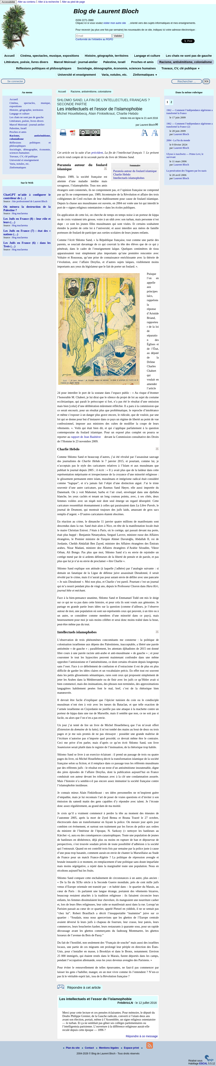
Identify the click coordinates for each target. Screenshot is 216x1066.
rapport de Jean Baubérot (86, 436)
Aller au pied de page (73, 1)
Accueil (9, 55)
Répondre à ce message (142, 1036)
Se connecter (15, 81)
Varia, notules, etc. (114, 74)
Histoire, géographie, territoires (106, 55)
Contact (88, 1047)
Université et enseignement (77, 74)
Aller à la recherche (48, 1)
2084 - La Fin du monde (178, 140)
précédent (97, 152)
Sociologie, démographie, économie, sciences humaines (116, 68)
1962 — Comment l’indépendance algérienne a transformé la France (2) (189, 125)
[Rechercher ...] (186, 81)
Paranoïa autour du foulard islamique (135, 171)
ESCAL (203, 1063)
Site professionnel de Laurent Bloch (29, 201)
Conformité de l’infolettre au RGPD (94, 39)
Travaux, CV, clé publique (180, 68)
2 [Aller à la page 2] (171, 102)
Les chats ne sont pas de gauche (189, 55)
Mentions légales (107, 1047)
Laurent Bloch (147, 124)
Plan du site (71, 1047)
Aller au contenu (26, 1)
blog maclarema (20, 213)
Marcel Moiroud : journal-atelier (76, 62)
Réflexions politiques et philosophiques (43, 68)
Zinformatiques (145, 74)
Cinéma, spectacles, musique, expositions (49, 55)
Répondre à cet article (84, 987)
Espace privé (130, 1047)
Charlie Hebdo (121, 174)
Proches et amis (142, 62)
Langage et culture (147, 55)
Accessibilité (8, 2)
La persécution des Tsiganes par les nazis (186, 170)
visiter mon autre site (114, 23)
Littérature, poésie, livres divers (26, 62)
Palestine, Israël (114, 62)
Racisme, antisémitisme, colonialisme (185, 62)
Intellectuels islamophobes (128, 178)
